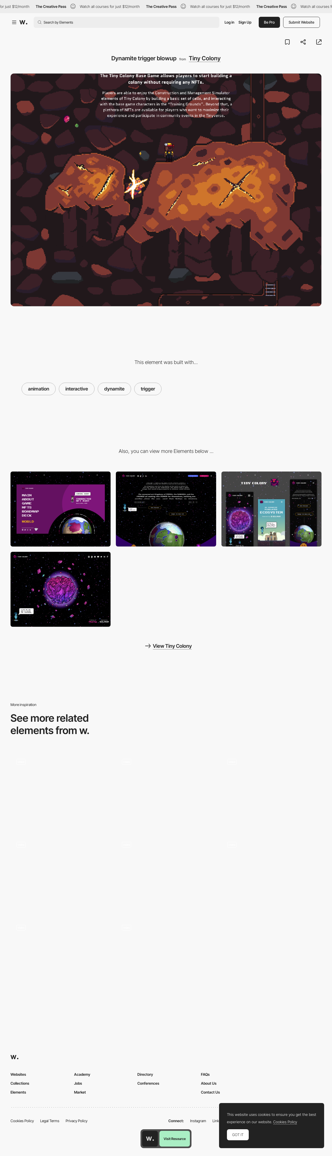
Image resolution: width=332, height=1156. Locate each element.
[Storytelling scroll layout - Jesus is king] (166, 871)
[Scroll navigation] (61, 873)
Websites (18, 1074)
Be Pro (269, 22)
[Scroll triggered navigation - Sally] (271, 872)
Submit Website (301, 22)
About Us (208, 1083)
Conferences (148, 1083)
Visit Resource (175, 1139)
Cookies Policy (22, 1120)
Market (80, 1092)
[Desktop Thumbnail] (61, 589)
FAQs (205, 1074)
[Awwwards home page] (150, 1139)
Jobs (78, 1083)
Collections (20, 1083)
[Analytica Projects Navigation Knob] (166, 954)
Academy (82, 1074)
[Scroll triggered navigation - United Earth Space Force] (271, 789)
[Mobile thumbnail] (271, 509)
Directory (145, 1074)
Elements (18, 1092)
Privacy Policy (76, 1120)
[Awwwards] (23, 22)
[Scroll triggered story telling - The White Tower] (61, 954)
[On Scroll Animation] (61, 790)
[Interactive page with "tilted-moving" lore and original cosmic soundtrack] (166, 509)
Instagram (198, 1120)
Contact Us (210, 1092)
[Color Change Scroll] (166, 789)
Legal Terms (49, 1120)
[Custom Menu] (61, 509)
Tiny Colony (205, 58)
